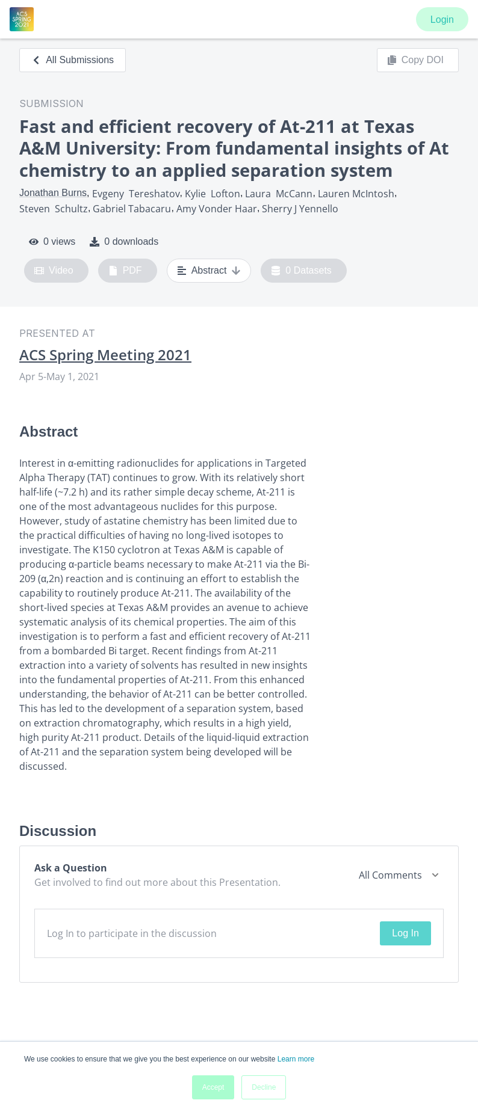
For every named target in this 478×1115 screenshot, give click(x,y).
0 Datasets (301, 270)
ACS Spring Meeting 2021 (105, 354)
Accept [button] (213, 1087)
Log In (405, 933)
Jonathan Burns (53, 193)
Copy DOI (415, 60)
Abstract (209, 270)
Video (53, 270)
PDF (125, 270)
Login (442, 19)
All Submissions (72, 60)
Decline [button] (264, 1087)
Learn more (296, 1059)
